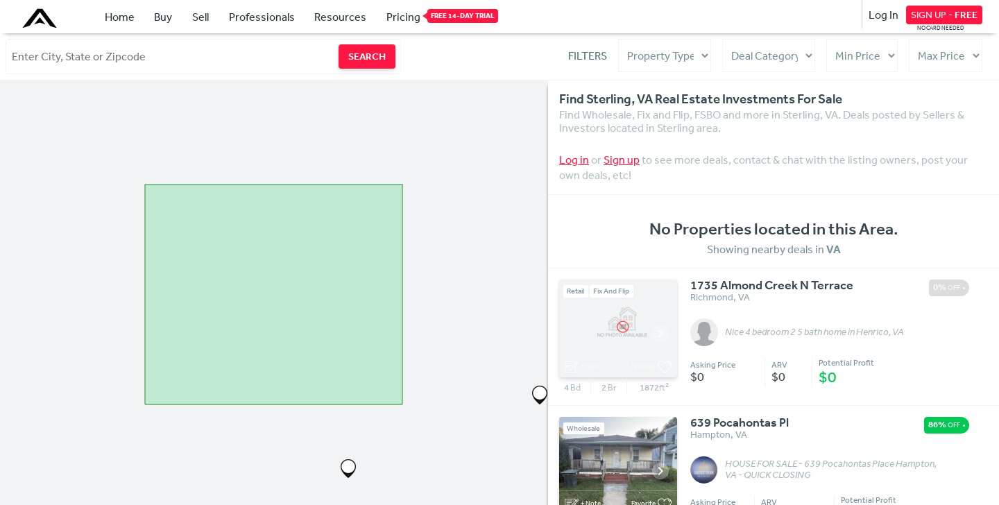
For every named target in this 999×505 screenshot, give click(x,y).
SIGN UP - (944, 14)
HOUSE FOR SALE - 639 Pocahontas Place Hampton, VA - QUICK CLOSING (831, 470)
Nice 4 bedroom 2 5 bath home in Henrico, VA (814, 332)
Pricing (403, 16)
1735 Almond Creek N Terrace (771, 286)
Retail (575, 291)
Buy (163, 17)
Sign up (622, 159)
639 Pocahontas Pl (739, 423)
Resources (340, 17)
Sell (200, 17)
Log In (883, 15)
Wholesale (583, 428)
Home (120, 17)
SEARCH (367, 56)
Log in (574, 159)
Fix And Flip (611, 291)
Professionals (262, 17)
